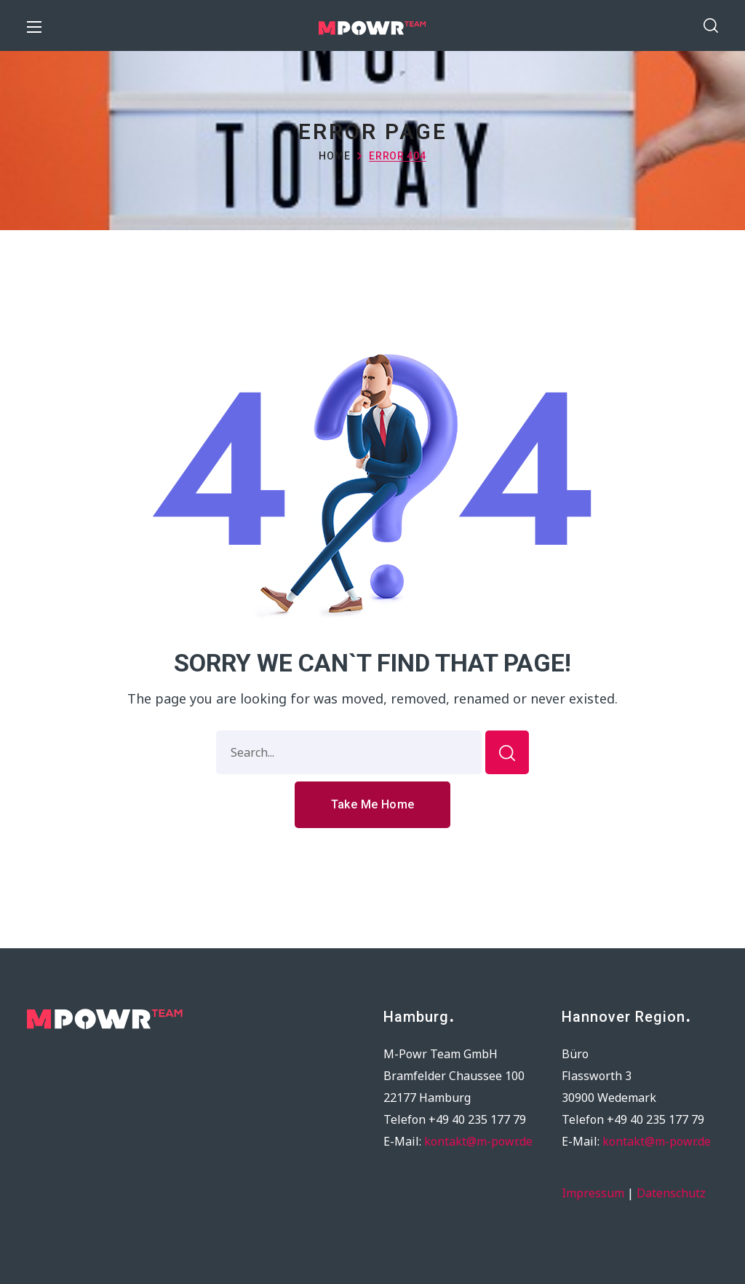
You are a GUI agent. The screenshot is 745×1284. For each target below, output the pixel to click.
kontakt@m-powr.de (478, 1141)
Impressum (593, 1193)
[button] (711, 25)
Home (334, 156)
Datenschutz (671, 1193)
